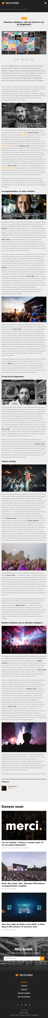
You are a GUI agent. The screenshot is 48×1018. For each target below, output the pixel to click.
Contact (24, 986)
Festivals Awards (24, 993)
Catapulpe (35, 1015)
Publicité (24, 989)
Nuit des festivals (24, 997)
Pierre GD (22, 1015)
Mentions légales (24, 1012)
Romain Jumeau (21, 26)
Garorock (24, 135)
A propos (24, 982)
